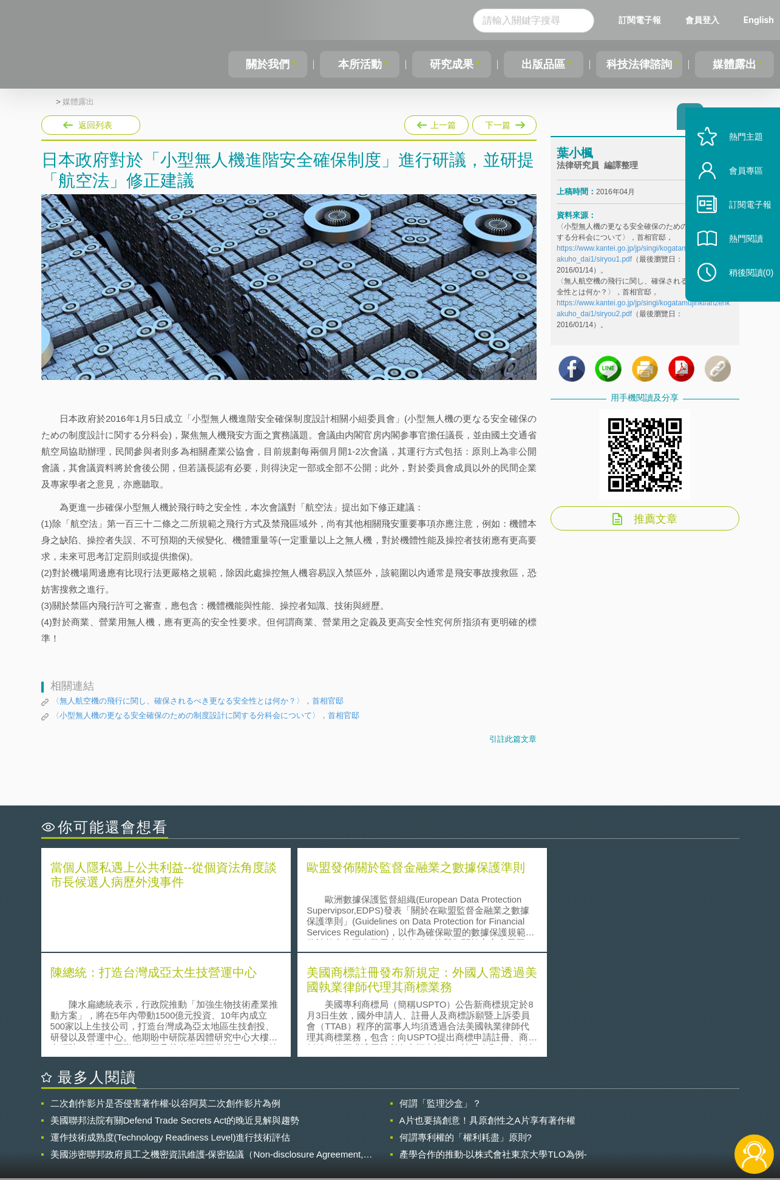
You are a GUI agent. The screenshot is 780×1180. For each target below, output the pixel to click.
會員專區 (739, 187)
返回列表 (95, 125)
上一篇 (436, 122)
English (759, 20)
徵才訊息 (468, 1113)
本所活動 (359, 64)
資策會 (564, 1113)
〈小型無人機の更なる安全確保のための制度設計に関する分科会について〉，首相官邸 (205, 715)
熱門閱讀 (739, 255)
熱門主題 (739, 153)
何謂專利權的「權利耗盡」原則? (465, 1030)
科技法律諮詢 (638, 64)
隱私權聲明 (397, 1113)
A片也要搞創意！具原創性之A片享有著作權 (487, 1013)
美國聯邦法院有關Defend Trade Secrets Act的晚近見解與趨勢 (175, 1013)
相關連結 (634, 1113)
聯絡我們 (393, 1130)
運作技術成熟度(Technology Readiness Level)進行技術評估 (170, 1030)
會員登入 (702, 20)
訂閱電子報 (640, 20)
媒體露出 (734, 64)
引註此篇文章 (513, 739)
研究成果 (450, 64)
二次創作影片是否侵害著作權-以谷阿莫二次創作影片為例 (165, 996)
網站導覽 (468, 1130)
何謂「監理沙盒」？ (440, 996)
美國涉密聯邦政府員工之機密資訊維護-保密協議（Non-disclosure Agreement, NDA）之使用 (207, 1047)
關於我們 (268, 64)
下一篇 (503, 122)
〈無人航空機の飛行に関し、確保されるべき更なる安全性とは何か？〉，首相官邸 (198, 700)
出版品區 (541, 64)
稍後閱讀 (744, 289)
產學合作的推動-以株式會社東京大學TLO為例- (493, 1047)
